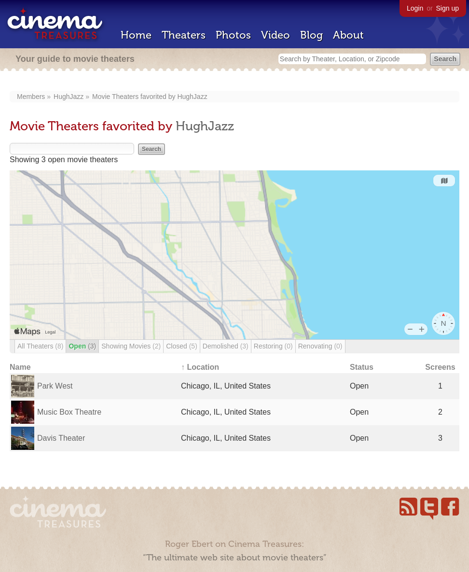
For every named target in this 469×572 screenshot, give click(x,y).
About (348, 35)
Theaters (184, 35)
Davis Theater (61, 438)
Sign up (447, 8)
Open (82, 346)
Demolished (225, 346)
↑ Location (200, 367)
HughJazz (68, 96)
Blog (311, 35)
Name (20, 367)
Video (275, 35)
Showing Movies (131, 346)
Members (31, 96)
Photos (233, 35)
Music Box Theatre (69, 412)
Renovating (320, 346)
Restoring (273, 346)
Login (415, 8)
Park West (55, 386)
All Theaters (40, 346)
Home (136, 35)
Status (361, 367)
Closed (181, 346)
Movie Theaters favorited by (134, 96)
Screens (440, 367)
